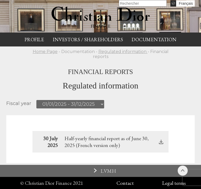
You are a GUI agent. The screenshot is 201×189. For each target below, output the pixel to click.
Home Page (45, 51)
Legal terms (174, 183)
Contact (125, 183)
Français (186, 3)
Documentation (154, 39)
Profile (34, 39)
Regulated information (123, 51)
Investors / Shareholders (88, 39)
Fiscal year (18, 103)
